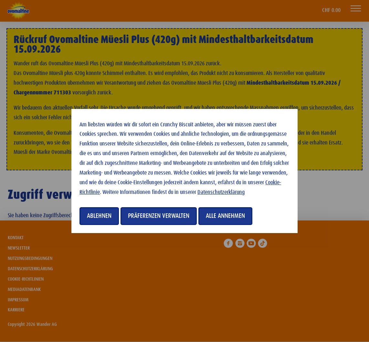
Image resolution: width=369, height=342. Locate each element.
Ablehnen (99, 216)
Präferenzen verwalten (158, 216)
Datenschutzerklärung (221, 192)
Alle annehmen (225, 216)
